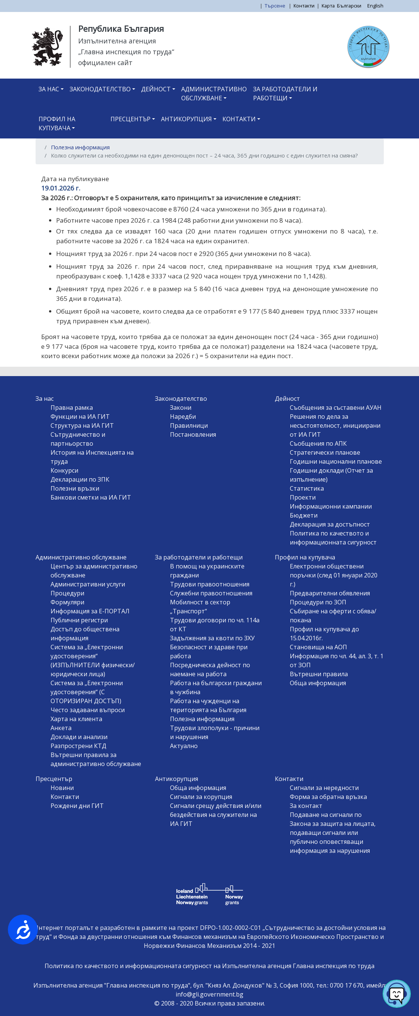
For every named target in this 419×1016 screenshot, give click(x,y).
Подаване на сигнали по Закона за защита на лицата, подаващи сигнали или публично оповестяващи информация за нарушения (333, 833)
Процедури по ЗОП (318, 602)
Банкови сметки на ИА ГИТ (91, 497)
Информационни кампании (331, 506)
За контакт (306, 806)
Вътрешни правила (319, 674)
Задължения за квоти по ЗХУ (212, 638)
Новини (62, 788)
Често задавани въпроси (88, 710)
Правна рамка (72, 407)
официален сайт (105, 62)
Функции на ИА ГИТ (80, 416)
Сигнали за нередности (324, 788)
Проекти (303, 497)
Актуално (184, 746)
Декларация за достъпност (330, 524)
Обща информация (318, 683)
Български (349, 5)
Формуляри (67, 602)
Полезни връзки (75, 488)
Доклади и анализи (79, 737)
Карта (328, 5)
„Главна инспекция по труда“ (126, 51)
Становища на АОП (318, 647)
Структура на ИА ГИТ (82, 425)
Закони (180, 407)
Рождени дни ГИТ (77, 806)
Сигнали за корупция (201, 797)
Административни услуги (88, 584)
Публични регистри (79, 620)
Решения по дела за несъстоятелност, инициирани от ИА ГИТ (335, 425)
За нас (49, 89)
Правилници (189, 425)
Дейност (156, 89)
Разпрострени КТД (78, 746)
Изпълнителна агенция (117, 40)
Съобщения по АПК (318, 443)
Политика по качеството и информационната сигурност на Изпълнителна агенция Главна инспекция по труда (209, 966)
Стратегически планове (325, 452)
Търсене (275, 5)
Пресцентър (130, 119)
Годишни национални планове (336, 461)
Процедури (67, 593)
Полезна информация (80, 147)
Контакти (304, 5)
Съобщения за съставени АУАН (336, 407)
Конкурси (64, 470)
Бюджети (304, 515)
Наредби (183, 416)
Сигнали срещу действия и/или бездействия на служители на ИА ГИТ (215, 815)
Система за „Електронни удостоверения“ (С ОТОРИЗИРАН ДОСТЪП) (87, 692)
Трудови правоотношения (209, 584)
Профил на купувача (57, 123)
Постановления (193, 434)
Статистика (307, 488)
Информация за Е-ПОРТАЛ (90, 611)
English (375, 5)
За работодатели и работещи (285, 93)
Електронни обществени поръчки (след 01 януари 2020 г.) (333, 575)
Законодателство (100, 89)
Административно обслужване (214, 93)
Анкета (61, 728)
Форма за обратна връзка (328, 797)
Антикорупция (186, 119)
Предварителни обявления (330, 593)
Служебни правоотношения (211, 593)
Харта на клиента (76, 719)
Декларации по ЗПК (80, 479)
